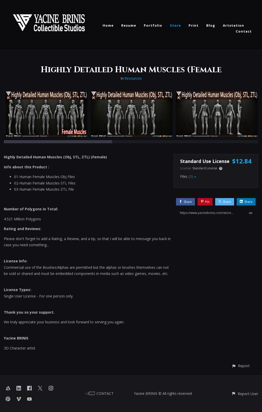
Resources (133, 78)
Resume (128, 25)
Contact (244, 31)
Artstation (233, 25)
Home (108, 25)
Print (194, 25)
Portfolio (153, 25)
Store (175, 25)
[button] (241, 365)
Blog (210, 25)
